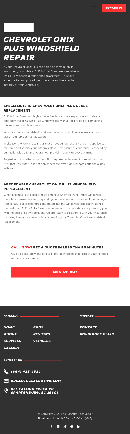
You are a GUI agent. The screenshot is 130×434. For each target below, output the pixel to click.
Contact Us (114, 8)
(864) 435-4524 (65, 272)
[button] (94, 8)
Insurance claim (97, 334)
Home (9, 327)
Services (12, 341)
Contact (88, 327)
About (10, 334)
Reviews (41, 334)
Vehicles (42, 341)
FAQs (38, 327)
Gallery (11, 348)
